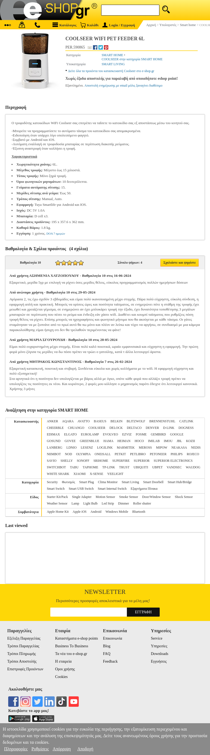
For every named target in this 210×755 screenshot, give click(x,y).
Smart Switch (56, 489)
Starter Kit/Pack (57, 497)
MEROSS (145, 447)
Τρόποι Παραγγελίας (23, 646)
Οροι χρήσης (65, 669)
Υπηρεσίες (159, 646)
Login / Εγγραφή (118, 25)
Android (96, 512)
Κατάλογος (64, 24)
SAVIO (51, 461)
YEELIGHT (115, 474)
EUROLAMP (90, 434)
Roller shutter (142, 503)
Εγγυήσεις (159, 661)
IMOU (168, 441)
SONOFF (83, 461)
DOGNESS (186, 428)
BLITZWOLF (136, 421)
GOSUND (53, 441)
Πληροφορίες (16, 749)
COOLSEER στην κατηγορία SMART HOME (132, 59)
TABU (74, 467)
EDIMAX (53, 434)
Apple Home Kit (58, 512)
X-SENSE (96, 474)
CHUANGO (76, 428)
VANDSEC (174, 467)
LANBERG (54, 447)
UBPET (157, 467)
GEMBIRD (158, 434)
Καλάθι (89, 24)
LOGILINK (105, 447)
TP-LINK (108, 467)
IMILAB (154, 441)
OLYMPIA (83, 454)
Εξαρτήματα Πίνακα (144, 489)
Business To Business (71, 646)
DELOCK (116, 428)
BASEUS (100, 421)
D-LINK (168, 428)
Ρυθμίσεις (40, 749)
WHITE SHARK (58, 474)
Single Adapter (82, 497)
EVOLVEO (110, 434)
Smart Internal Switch (112, 489)
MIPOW (161, 447)
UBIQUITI (140, 467)
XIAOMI (80, 474)
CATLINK (186, 421)
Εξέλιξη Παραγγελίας (23, 638)
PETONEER (158, 454)
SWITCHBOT (56, 467)
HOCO (139, 441)
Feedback (110, 661)
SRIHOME (101, 461)
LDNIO (71, 447)
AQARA (68, 421)
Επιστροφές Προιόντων (25, 669)
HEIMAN (123, 441)
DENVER (152, 428)
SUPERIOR (142, 461)
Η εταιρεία (63, 661)
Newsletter (105, 591)
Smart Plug (86, 482)
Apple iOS (80, 512)
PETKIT (120, 454)
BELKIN (116, 421)
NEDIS (195, 447)
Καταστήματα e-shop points (76, 638)
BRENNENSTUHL (162, 421)
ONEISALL (102, 454)
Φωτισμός (68, 482)
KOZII (190, 441)
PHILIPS (177, 454)
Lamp (75, 503)
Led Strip (108, 503)
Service (156, 638)
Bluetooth (138, 512)
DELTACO (134, 428)
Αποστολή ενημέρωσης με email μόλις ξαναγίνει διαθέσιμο (123, 85)
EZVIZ (127, 434)
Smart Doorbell (153, 482)
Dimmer (123, 503)
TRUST (124, 467)
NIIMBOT (54, 454)
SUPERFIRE (121, 461)
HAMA (108, 441)
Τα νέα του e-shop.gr (71, 654)
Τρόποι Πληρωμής (21, 654)
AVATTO (83, 421)
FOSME (141, 434)
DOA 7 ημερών (55, 233)
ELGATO (70, 434)
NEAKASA (179, 447)
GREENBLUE (89, 441)
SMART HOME (112, 55)
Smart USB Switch (81, 489)
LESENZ (87, 447)
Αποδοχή (85, 749)
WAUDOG (193, 467)
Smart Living (130, 482)
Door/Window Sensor (156, 497)
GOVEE (70, 441)
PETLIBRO (137, 454)
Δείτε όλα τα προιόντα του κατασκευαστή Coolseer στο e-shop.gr (111, 71)
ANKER (52, 421)
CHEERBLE (55, 428)
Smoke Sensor (128, 497)
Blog (106, 646)
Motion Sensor (105, 497)
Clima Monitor (108, 482)
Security (52, 482)
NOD (68, 454)
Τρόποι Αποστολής (21, 661)
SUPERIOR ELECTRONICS (173, 461)
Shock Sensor (184, 497)
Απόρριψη (61, 749)
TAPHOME (90, 467)
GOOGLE (176, 434)
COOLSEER (96, 428)
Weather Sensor (57, 503)
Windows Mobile (117, 512)
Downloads (159, 654)
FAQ (106, 654)
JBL (179, 441)
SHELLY (66, 461)
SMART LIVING (113, 64)
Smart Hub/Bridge (180, 482)
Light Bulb (90, 503)
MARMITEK (126, 447)
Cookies (61, 677)
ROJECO (193, 454)
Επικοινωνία (112, 638)
